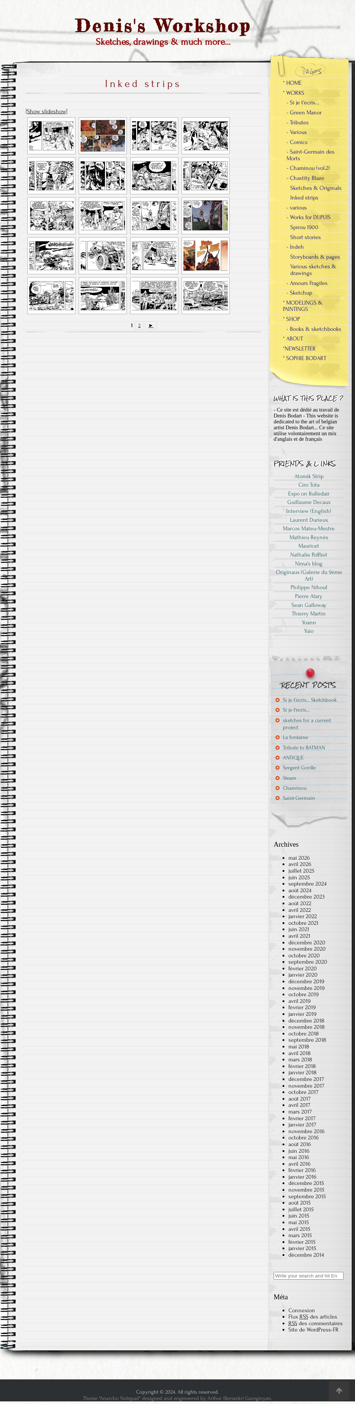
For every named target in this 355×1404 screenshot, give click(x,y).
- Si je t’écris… (303, 102)
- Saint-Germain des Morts (311, 155)
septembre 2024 (307, 883)
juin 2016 (299, 1151)
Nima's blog (308, 563)
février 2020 (302, 968)
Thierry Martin (309, 613)
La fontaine (295, 737)
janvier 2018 (302, 1072)
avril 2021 (299, 936)
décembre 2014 (306, 1255)
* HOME (292, 83)
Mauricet (308, 546)
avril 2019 (299, 1001)
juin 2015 (298, 1215)
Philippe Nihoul (309, 587)
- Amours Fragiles (307, 283)
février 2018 (302, 1066)
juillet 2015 (301, 1209)
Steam (290, 778)
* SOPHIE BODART (304, 358)
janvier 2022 (302, 916)
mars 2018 (300, 1059)
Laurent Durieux (309, 520)
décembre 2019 (306, 981)
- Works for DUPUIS (309, 217)
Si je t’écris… (296, 710)
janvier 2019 (302, 1014)
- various (297, 207)
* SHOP (291, 319)
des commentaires (315, 1323)
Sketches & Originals (316, 188)
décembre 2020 (306, 942)
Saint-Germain (299, 798)
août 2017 (299, 1098)
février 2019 (302, 1007)
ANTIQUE (293, 758)
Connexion (301, 1310)
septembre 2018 (307, 1040)
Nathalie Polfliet (308, 554)
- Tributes (298, 122)
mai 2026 (299, 857)
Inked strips (304, 197)
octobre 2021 (303, 923)
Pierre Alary (308, 596)
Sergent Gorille (299, 768)
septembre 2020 (307, 961)
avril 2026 (299, 864)
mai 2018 (298, 1046)
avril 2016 (299, 1164)
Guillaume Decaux (309, 502)
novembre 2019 (306, 988)
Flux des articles (312, 1316)
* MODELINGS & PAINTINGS (302, 306)
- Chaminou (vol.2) (308, 168)
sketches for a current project (307, 723)
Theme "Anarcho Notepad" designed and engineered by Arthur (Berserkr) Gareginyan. (177, 1398)
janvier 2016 (302, 1176)
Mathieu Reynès (309, 537)
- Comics (297, 142)
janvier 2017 (302, 1124)
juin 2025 (299, 877)
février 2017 (301, 1118)
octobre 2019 (303, 994)
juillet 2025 (301, 870)
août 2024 (299, 890)
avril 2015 (299, 1229)
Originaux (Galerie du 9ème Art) (309, 575)
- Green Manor (304, 112)
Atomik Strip (309, 476)
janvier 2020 (303, 974)
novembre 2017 (306, 1085)
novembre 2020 (307, 948)
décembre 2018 (306, 1020)
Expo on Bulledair (308, 493)
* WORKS (293, 93)
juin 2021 (298, 929)
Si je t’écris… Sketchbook (310, 700)
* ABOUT (293, 338)
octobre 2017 (303, 1092)
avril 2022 (299, 910)
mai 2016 (298, 1157)
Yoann (309, 622)
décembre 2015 (306, 1183)
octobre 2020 (304, 955)
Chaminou (295, 788)
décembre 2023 (306, 896)
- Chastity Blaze (305, 178)
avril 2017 (299, 1105)
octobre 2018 (303, 1033)
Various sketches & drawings (313, 269)
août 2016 (299, 1144)
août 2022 (299, 903)
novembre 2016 (306, 1131)
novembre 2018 (306, 1027)
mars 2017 (300, 1111)
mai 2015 (298, 1222)
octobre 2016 (303, 1137)
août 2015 (299, 1202)
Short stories (305, 237)
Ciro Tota (309, 484)
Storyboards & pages (315, 256)
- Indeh (295, 246)
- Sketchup (299, 292)
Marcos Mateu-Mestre (309, 528)
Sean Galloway (309, 605)
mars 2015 (300, 1235)
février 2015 (301, 1242)
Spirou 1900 (304, 227)
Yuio (309, 631)
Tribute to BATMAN (304, 748)
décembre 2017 (306, 1079)
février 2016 (302, 1170)
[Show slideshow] (46, 111)
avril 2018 (299, 1053)
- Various (297, 132)
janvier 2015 (302, 1248)
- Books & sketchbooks (314, 329)
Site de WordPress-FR (313, 1329)
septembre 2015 (307, 1196)
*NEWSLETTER (299, 348)
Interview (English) (308, 511)
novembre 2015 (306, 1189)
